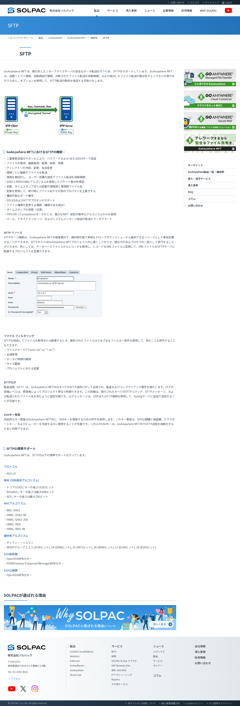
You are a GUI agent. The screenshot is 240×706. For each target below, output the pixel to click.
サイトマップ (212, 2)
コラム (191, 199)
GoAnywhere (55, 37)
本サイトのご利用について (142, 703)
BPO (113, 651)
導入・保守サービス (199, 178)
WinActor (75, 656)
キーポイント (195, 165)
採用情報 (186, 10)
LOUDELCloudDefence (81, 651)
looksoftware (77, 665)
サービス (112, 10)
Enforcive (75, 660)
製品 (96, 10)
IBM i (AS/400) (118, 670)
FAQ (190, 192)
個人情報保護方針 (170, 703)
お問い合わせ (177, 2)
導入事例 (131, 10)
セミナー (157, 665)
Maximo (115, 679)
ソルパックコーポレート (20, 37)
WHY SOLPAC (208, 10)
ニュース (149, 10)
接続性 (94, 37)
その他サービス (119, 684)
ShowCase (75, 674)
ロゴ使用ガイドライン (220, 703)
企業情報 (168, 10)
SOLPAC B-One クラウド (124, 660)
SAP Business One (120, 665)
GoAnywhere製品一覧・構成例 (206, 172)
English (228, 2)
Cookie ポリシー (194, 703)
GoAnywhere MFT (76, 37)
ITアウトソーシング (121, 674)
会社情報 (200, 646)
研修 (113, 656)
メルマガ (194, 2)
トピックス (159, 651)
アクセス (15, 678)
